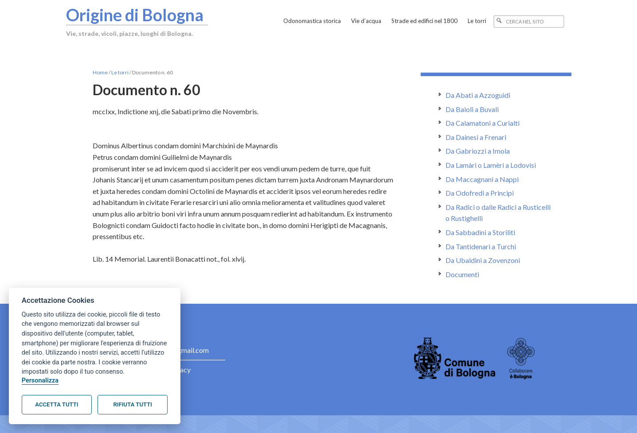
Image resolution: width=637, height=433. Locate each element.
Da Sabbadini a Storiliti (480, 232)
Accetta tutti (56, 404)
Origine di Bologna (135, 14)
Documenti (462, 274)
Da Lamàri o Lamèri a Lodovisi (491, 165)
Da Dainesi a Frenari (476, 137)
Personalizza (40, 380)
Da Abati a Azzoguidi (478, 95)
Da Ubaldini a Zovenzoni (483, 260)
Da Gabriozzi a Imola (478, 151)
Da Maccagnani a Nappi (482, 179)
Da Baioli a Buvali (472, 109)
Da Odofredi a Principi (480, 193)
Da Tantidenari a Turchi (481, 246)
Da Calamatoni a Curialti (483, 123)
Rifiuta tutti (132, 404)
